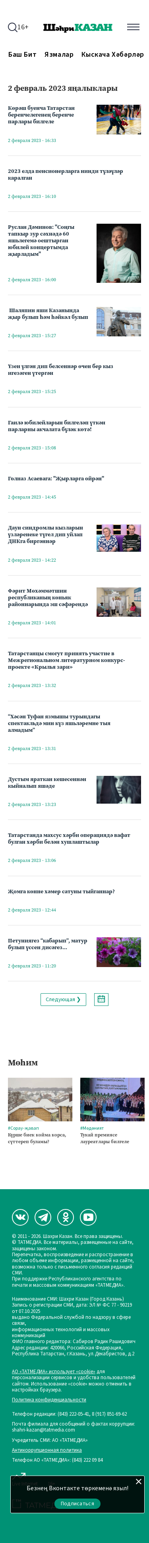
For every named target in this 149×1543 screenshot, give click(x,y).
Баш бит (22, 54)
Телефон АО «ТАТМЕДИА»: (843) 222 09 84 (57, 1460)
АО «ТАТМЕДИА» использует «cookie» (53, 1372)
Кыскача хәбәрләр (112, 54)
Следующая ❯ (63, 1000)
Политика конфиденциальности (49, 1400)
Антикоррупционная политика (47, 1450)
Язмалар (59, 54)
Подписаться (77, 1504)
